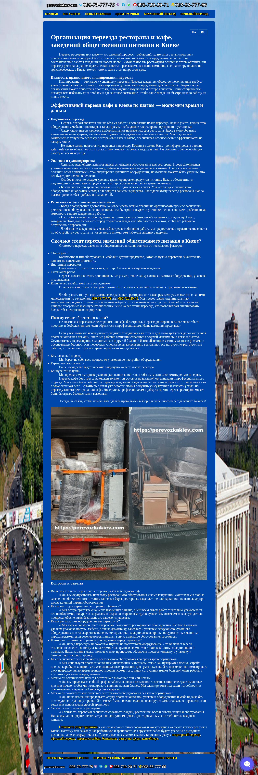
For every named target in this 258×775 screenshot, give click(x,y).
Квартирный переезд (160, 13)
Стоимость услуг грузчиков (78, 727)
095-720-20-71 (151, 5)
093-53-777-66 (189, 5)
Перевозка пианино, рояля (67, 758)
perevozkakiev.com (54, 767)
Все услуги (71, 13)
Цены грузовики (98, 13)
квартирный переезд (186, 734)
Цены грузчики (127, 13)
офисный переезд (63, 738)
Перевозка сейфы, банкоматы (116, 758)
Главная (51, 13)
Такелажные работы (161, 758)
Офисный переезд (194, 13)
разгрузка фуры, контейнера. (139, 738)
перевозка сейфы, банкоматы (97, 738)
